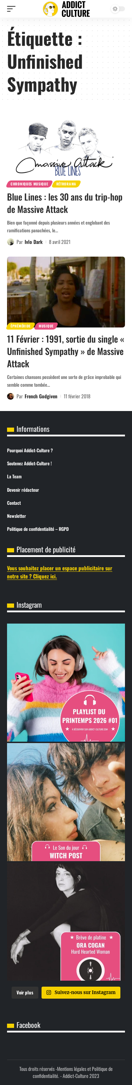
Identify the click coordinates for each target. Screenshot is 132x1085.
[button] (13, 9)
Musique (46, 326)
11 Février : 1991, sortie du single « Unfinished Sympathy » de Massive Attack (65, 351)
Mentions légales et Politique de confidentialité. (73, 1072)
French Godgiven (41, 396)
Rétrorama (66, 183)
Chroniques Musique (29, 183)
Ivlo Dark (34, 241)
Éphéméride (21, 326)
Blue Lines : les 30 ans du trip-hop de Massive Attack (64, 202)
